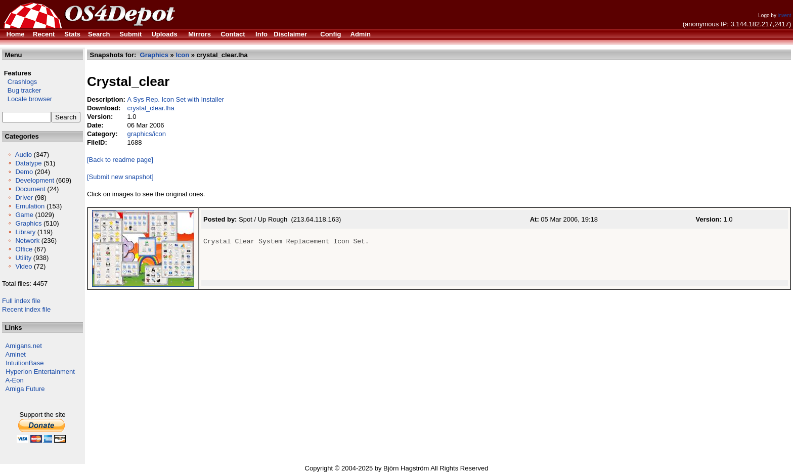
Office (23, 249)
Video (23, 266)
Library (25, 232)
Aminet (16, 354)
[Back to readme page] (120, 159)
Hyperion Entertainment (40, 371)
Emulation (30, 206)
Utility (23, 258)
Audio (23, 154)
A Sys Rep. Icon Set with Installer (175, 99)
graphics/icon (146, 134)
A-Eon (15, 380)
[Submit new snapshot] (120, 177)
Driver (24, 197)
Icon (182, 55)
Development (34, 180)
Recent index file (26, 309)
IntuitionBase (24, 363)
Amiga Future (25, 389)
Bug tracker (21, 90)
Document (30, 189)
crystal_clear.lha (150, 108)
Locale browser (27, 99)
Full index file (21, 301)
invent (784, 15)
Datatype (28, 163)
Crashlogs (19, 81)
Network (27, 240)
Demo (24, 172)
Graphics (28, 223)
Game (24, 215)
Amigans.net (24, 346)
